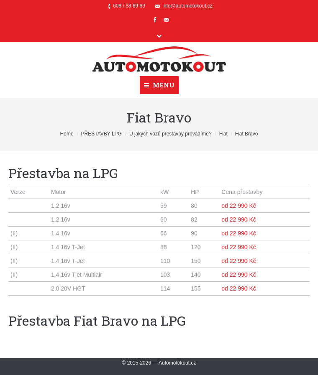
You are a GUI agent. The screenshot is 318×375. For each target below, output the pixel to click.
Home (67, 134)
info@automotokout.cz (187, 6)
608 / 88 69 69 (129, 6)
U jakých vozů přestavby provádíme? (170, 134)
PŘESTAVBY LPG (101, 134)
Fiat (223, 134)
